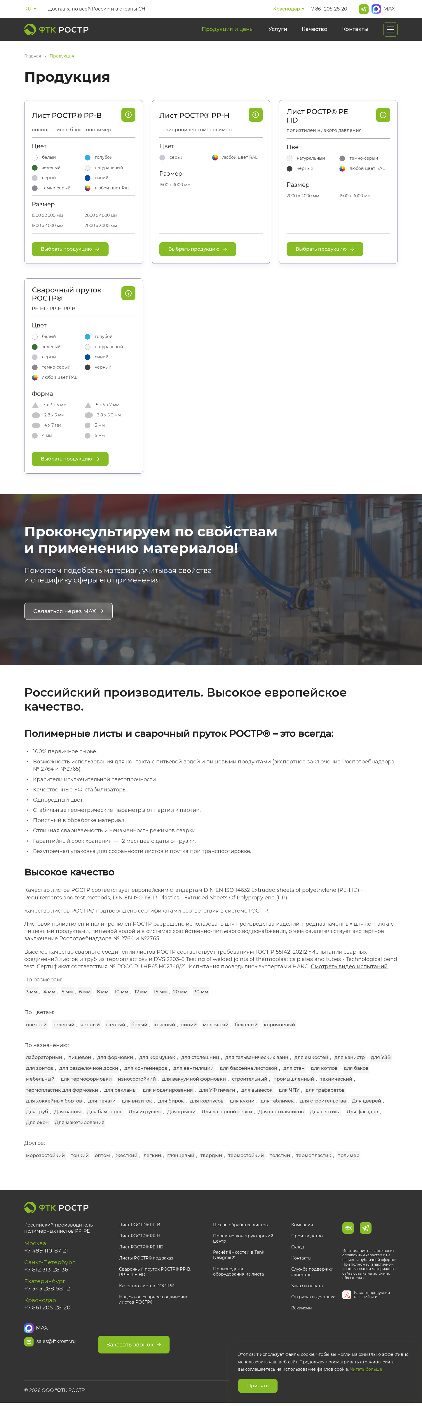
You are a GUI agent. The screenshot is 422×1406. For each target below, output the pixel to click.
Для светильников (281, 1111)
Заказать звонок (157, 1341)
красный (164, 1024)
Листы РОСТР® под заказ (146, 1257)
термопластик (313, 1155)
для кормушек (157, 1057)
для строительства (323, 1100)
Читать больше (366, 1369)
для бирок (171, 1100)
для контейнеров (145, 1068)
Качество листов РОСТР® (146, 1285)
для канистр (349, 1057)
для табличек (277, 1100)
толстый (280, 1155)
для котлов (324, 1068)
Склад (297, 1246)
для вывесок (257, 1089)
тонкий (80, 1155)
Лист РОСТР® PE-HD (319, 116)
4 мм (49, 991)
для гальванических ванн (256, 1057)
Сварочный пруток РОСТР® (66, 294)
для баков (356, 1068)
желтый (115, 1024)
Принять (257, 1385)
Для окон (37, 1122)
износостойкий (137, 1078)
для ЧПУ (289, 1089)
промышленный (293, 1078)
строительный (249, 1078)
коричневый (279, 1024)
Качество (314, 29)
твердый (211, 1155)
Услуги (277, 29)
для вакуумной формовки (194, 1078)
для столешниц (200, 1057)
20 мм (180, 991)
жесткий (126, 1155)
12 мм (141, 991)
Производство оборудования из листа (238, 1271)
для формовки (115, 1057)
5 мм (67, 991)
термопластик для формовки (62, 1089)
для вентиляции (193, 1068)
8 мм (103, 991)
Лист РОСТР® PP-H (194, 115)
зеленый (63, 1024)
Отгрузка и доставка (313, 1296)
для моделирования (168, 1089)
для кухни (242, 1100)
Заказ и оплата (307, 1285)
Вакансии (301, 1307)
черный (90, 1024)
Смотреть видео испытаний (349, 966)
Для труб (37, 1111)
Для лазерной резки (227, 1111)
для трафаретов (325, 1089)
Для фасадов (362, 1111)
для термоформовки (86, 1078)
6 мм (85, 991)
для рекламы (120, 1089)
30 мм (201, 991)
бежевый (246, 1024)
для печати (102, 1100)
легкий (152, 1155)
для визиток (137, 1100)
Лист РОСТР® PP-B (67, 115)
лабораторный (44, 1057)
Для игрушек (145, 1111)
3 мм (31, 991)
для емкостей (311, 1057)
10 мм (121, 991)
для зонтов (39, 1068)
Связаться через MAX (70, 611)
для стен (294, 1068)
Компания (302, 1224)
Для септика (325, 1111)
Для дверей (366, 1100)
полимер (348, 1155)
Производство (307, 1235)
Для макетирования (79, 1122)
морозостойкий (45, 1155)
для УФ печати (217, 1089)
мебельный (40, 1078)
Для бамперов (105, 1111)
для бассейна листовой (248, 1068)
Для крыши (181, 1111)
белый (139, 1024)
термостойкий (246, 1155)
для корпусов (207, 1100)
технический (336, 1078)
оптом (102, 1155)
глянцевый (180, 1155)
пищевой (79, 1057)
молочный (216, 1024)
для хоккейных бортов (54, 1100)
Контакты (355, 29)
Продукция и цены (228, 29)
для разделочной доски (88, 1068)
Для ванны (67, 1111)
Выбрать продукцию (70, 249)
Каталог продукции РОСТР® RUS (372, 1294)
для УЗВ (381, 1057)
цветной (36, 1024)
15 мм (160, 991)
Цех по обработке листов (240, 1224)
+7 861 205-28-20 (328, 9)
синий (189, 1024)
